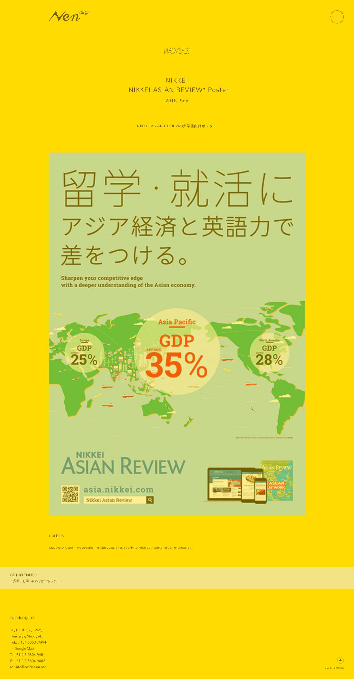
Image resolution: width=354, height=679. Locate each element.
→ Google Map (22, 648)
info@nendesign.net (30, 667)
